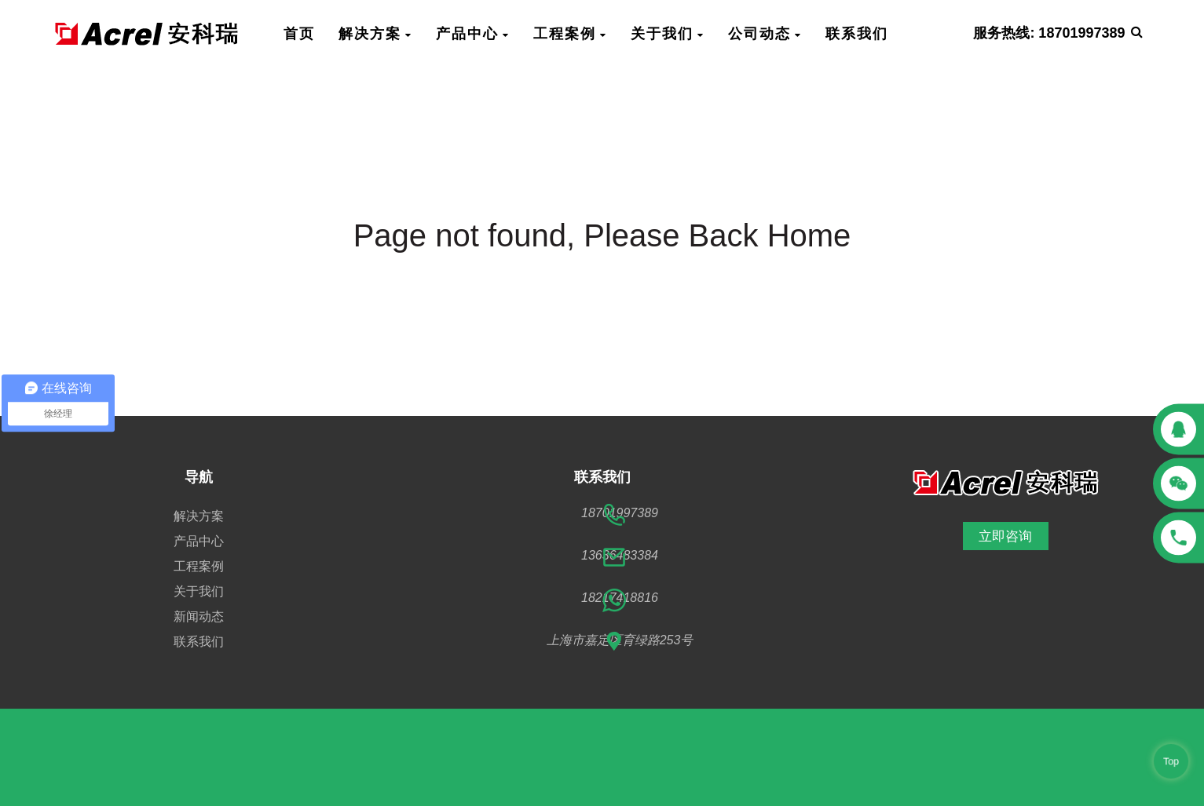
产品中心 (473, 33)
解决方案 (375, 33)
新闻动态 (199, 616)
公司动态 (765, 33)
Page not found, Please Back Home (602, 235)
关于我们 (667, 33)
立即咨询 (1005, 535)
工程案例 (570, 33)
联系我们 (856, 33)
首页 (299, 33)
